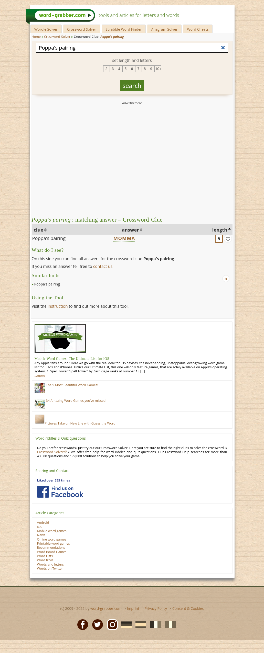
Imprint (133, 608)
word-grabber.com (106, 608)
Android (43, 522)
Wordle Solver (46, 29)
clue (39, 230)
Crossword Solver (81, 29)
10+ (158, 69)
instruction (58, 306)
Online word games (51, 539)
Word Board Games (52, 552)
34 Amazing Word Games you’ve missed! (76, 400)
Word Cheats (197, 29)
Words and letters (50, 564)
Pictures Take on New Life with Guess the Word (75, 423)
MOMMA (124, 238)
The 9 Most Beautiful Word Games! (72, 385)
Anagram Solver (164, 29)
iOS (39, 527)
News (41, 535)
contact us (102, 266)
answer (130, 230)
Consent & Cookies (188, 608)
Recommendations (51, 547)
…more (40, 375)
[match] (228, 239)
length (219, 230)
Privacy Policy (156, 608)
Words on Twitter (50, 568)
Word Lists (45, 556)
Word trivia (45, 560)
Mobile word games (52, 531)
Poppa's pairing (49, 238)
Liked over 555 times (53, 480)
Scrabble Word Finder (124, 29)
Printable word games (53, 543)
